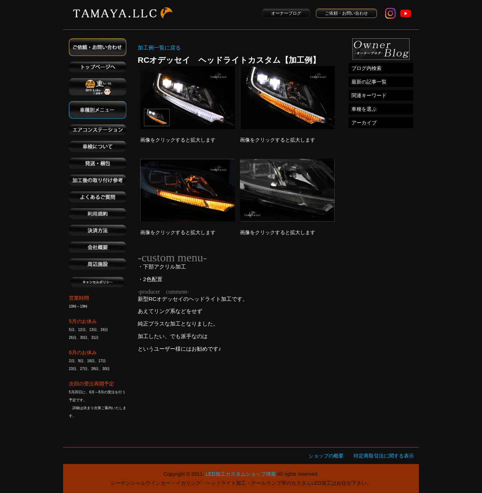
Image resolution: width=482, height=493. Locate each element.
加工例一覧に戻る (159, 47)
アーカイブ (364, 122)
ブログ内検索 (366, 68)
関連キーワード (369, 95)
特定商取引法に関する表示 (384, 456)
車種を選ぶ (364, 109)
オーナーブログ (286, 13)
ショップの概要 (326, 456)
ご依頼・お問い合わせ (346, 13)
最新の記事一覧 (369, 82)
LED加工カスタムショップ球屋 (240, 474)
